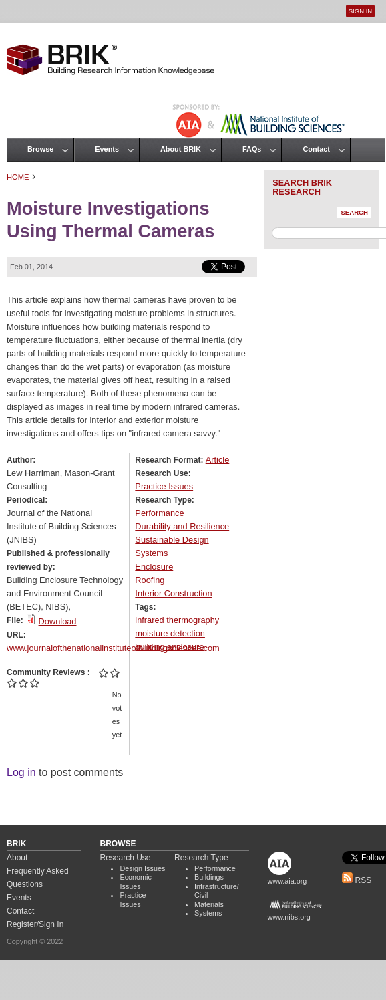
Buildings (209, 877)
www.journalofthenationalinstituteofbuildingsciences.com (113, 648)
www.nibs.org (289, 917)
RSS (356, 880)
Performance (159, 513)
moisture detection (170, 633)
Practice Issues (164, 486)
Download (58, 621)
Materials (209, 904)
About (17, 857)
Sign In (360, 11)
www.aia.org (287, 881)
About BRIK (180, 149)
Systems (151, 553)
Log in (21, 772)
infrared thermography (177, 620)
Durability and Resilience (182, 526)
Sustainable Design (171, 540)
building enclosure (169, 647)
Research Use (125, 857)
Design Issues (142, 868)
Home (18, 177)
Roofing (149, 580)
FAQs (251, 149)
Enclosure (154, 566)
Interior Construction (173, 593)
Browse (40, 149)
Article (218, 460)
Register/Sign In (35, 924)
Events (107, 149)
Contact (316, 149)
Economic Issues (135, 881)
